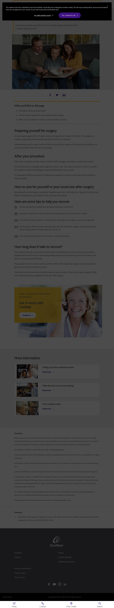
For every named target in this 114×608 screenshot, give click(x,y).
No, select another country (42, 15)
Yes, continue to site (68, 15)
